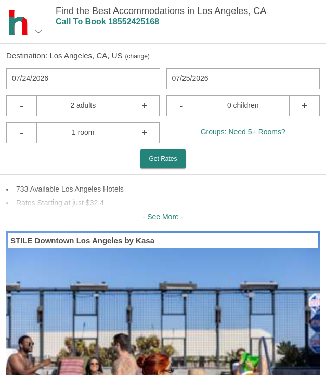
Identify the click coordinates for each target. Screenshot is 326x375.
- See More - (163, 217)
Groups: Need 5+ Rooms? (243, 132)
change (137, 56)
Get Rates (163, 158)
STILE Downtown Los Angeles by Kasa (82, 240)
